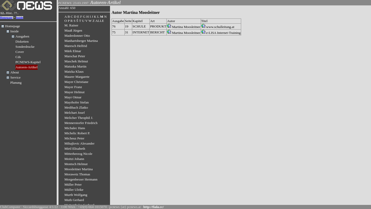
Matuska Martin (75, 66)
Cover (19, 52)
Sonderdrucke (25, 47)
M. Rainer (71, 25)
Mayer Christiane (76, 82)
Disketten (22, 41)
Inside (19, 17)
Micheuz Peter (74, 138)
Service (15, 77)
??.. (16, 13)
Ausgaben (22, 36)
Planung (16, 82)
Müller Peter (73, 184)
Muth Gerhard (74, 200)
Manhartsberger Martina (81, 41)
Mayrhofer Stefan (76, 102)
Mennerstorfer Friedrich (80, 123)
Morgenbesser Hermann (80, 179)
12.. (2, 13)
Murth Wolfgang (75, 195)
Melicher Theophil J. (78, 118)
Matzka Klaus (73, 71)
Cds (18, 57)
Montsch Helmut (76, 164)
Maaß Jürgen (73, 30)
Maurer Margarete (76, 77)
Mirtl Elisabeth (74, 148)
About (14, 72)
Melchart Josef (74, 113)
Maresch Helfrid (75, 46)
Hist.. (9, 13)
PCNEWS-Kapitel (28, 62)
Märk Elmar (72, 51)
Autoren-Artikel (26, 67)
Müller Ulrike (73, 190)
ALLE (99, 21)
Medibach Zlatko (76, 107)
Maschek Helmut (76, 61)
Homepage (6, 17)
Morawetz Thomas (77, 174)
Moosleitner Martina (78, 169)
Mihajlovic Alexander (79, 143)
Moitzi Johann (74, 159)
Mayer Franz (73, 87)
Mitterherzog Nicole (78, 154)
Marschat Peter (74, 56)
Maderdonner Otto (77, 35)
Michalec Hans (74, 128)
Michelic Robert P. (77, 133)
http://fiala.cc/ (153, 207)
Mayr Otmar (72, 97)
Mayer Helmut (74, 92)
